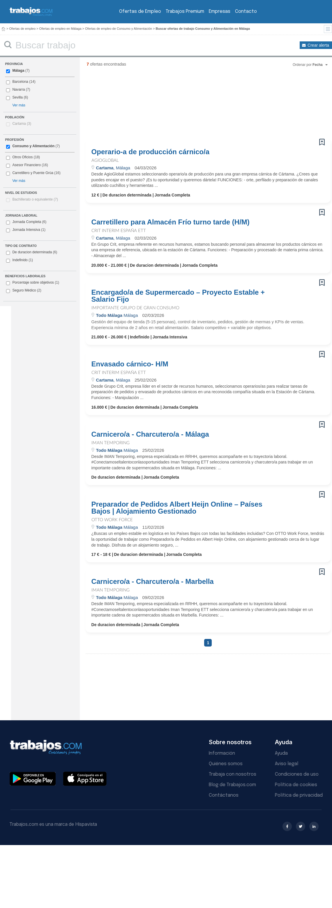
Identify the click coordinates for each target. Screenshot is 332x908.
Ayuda (281, 753)
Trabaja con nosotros (232, 774)
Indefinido (19, 260)
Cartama (21, 124)
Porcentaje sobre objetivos (32, 282)
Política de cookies (296, 784)
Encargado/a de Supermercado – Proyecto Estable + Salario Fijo (178, 296)
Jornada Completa (26, 222)
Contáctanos (224, 795)
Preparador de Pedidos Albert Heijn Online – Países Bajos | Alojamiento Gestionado (176, 508)
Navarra (18, 89)
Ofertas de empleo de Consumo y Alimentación (118, 28)
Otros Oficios (22, 157)
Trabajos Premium (185, 11)
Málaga (18, 71)
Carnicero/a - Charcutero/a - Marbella (152, 581)
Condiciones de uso (297, 774)
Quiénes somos (226, 763)
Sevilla (17, 97)
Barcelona (20, 82)
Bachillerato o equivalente (35, 199)
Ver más (18, 105)
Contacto (246, 11)
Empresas (219, 11)
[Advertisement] (121, 105)
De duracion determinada (31, 252)
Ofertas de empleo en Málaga (60, 28)
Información (222, 753)
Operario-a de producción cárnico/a (150, 151)
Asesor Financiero (26, 165)
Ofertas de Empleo (140, 11)
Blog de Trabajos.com (232, 784)
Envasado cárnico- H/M (129, 364)
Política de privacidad (299, 795)
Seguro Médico (23, 290)
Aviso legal (286, 763)
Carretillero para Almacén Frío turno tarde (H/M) (170, 222)
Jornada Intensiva (25, 230)
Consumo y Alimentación (33, 146)
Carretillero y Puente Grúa (32, 173)
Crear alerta (318, 45)
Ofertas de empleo (22, 28)
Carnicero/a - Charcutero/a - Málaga (150, 434)
